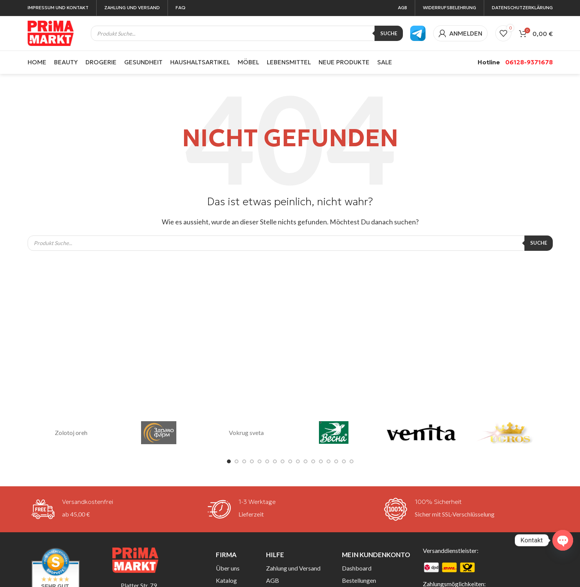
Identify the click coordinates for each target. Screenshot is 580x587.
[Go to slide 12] (313, 461)
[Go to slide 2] (236, 461)
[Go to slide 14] (328, 461)
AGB (272, 580)
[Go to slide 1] (229, 461)
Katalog (226, 580)
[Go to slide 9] (290, 461)
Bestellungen (359, 580)
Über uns (228, 568)
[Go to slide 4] (252, 461)
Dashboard (356, 568)
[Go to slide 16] (344, 461)
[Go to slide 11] (305, 461)
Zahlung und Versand (293, 568)
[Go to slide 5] (259, 461)
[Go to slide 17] (351, 461)
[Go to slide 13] (321, 461)
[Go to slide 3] (244, 461)
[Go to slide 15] (336, 461)
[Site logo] (51, 32)
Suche (388, 33)
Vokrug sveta (246, 432)
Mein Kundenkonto (376, 555)
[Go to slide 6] (267, 461)
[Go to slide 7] (275, 461)
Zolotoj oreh (71, 432)
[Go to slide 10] (298, 461)
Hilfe (275, 555)
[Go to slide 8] (282, 461)
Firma (226, 555)
